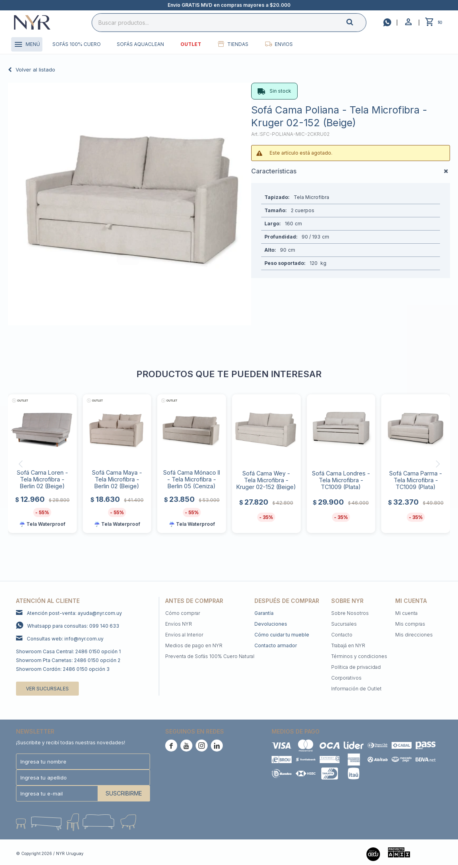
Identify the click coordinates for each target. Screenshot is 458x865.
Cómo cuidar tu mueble (281, 635)
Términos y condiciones (359, 656)
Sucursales (344, 624)
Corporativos (346, 678)
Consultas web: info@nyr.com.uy (65, 639)
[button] (356, 22)
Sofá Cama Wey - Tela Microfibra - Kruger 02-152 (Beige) (266, 480)
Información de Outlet (356, 689)
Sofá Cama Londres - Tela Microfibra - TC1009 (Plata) (341, 480)
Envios (284, 44)
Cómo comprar (182, 613)
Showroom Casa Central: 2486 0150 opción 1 (68, 651)
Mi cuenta (406, 613)
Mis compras (410, 624)
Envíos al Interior (184, 635)
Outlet (190, 44)
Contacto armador (275, 645)
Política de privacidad (356, 667)
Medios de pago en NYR (193, 645)
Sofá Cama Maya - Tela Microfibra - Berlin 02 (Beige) (117, 479)
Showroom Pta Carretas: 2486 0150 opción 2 (68, 660)
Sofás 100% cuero (76, 44)
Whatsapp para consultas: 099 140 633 (73, 626)
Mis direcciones (414, 635)
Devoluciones (270, 624)
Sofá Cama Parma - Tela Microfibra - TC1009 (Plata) (415, 480)
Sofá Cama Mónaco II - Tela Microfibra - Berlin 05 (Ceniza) (191, 479)
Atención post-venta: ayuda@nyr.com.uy (74, 613)
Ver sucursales (47, 689)
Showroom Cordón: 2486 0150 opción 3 (63, 669)
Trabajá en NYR (348, 645)
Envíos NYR (178, 624)
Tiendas (237, 44)
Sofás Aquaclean (140, 44)
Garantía (264, 613)
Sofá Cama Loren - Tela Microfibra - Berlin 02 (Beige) (42, 479)
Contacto (341, 635)
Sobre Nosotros (350, 613)
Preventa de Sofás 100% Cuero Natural (209, 656)
